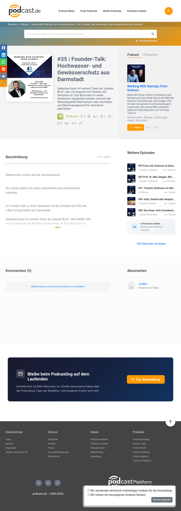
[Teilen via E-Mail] (3, 76)
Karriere (9, 443)
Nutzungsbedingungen (58, 452)
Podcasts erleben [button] (136, 11)
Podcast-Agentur (140, 456)
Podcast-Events (97, 448)
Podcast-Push (139, 448)
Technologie (160, 117)
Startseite (12, 24)
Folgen (135, 127)
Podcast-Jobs (139, 443)
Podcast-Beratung (141, 439)
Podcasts (24, 24)
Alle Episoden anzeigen (151, 243)
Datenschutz (54, 456)
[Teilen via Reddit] (3, 69)
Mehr (58, 227)
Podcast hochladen (99, 443)
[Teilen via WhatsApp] (3, 62)
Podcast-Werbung (141, 452)
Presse (51, 448)
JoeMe (142, 284)
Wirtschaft (141, 120)
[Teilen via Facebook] (3, 47)
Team (8, 439)
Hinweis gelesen (162, 499)
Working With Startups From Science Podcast (52, 24)
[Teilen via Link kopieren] (3, 83)
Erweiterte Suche (148, 40)
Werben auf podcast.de (16, 452)
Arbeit (130, 120)
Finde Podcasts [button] (88, 11)
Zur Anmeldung (145, 379)
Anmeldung (95, 456)
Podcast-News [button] (67, 11)
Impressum (11, 448)
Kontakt (51, 443)
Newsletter (53, 439)
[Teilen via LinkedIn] (3, 54)
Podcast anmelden (99, 439)
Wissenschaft (134, 117)
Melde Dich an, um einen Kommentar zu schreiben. (58, 286)
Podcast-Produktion (142, 460)
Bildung (148, 117)
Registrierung (96, 452)
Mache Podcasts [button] (112, 11)
